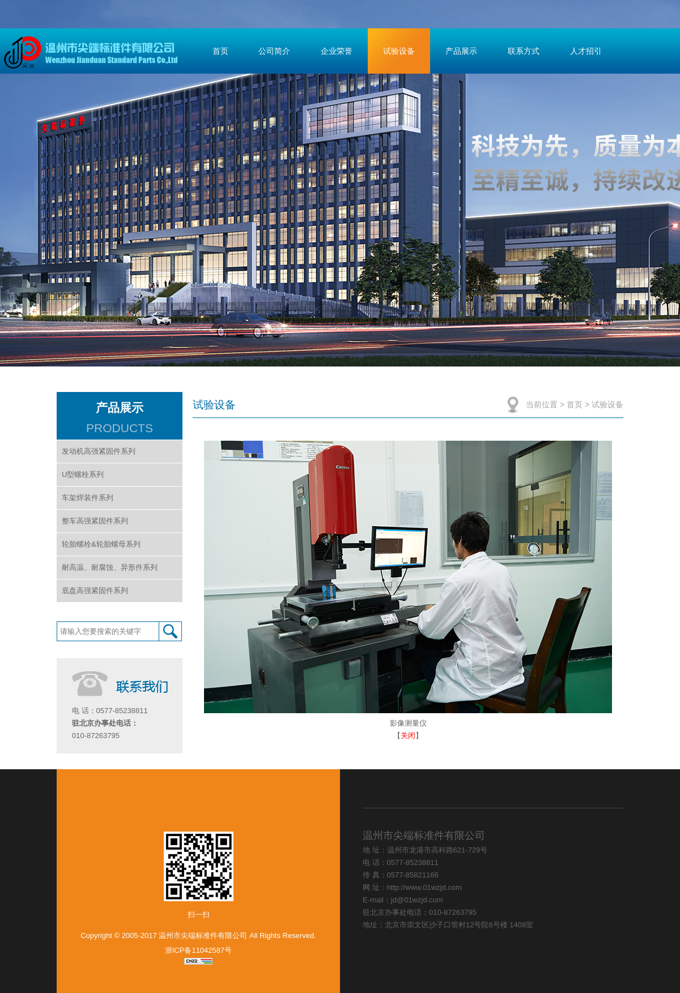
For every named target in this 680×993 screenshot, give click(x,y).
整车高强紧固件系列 (95, 521)
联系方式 (523, 51)
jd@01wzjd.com (417, 900)
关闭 (408, 735)
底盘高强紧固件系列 (95, 590)
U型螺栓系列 (83, 474)
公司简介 (274, 51)
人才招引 (586, 51)
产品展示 (461, 51)
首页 (220, 51)
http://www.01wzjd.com (424, 887)
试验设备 (399, 51)
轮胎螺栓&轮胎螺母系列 (101, 544)
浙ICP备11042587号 (198, 950)
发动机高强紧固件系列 (98, 451)
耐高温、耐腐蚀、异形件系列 (110, 567)
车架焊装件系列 (87, 497)
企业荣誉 (336, 51)
